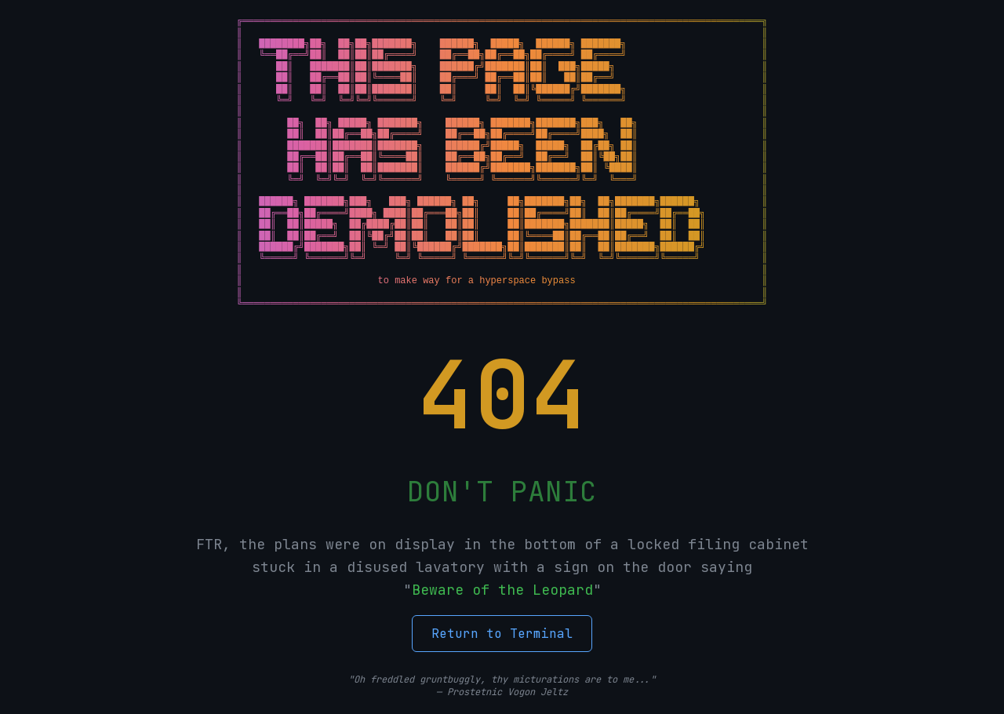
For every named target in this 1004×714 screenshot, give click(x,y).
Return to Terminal (502, 633)
